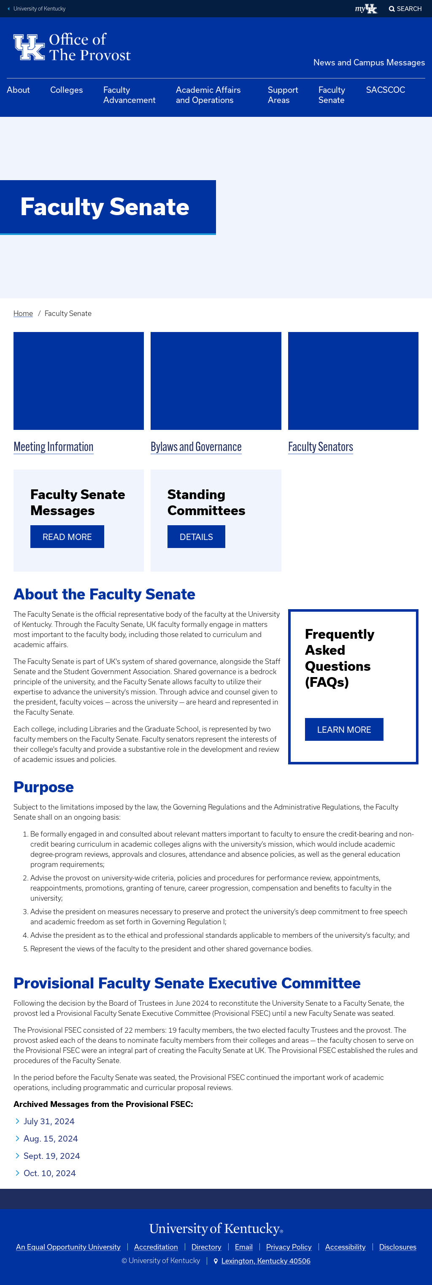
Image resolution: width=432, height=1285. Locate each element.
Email (244, 1247)
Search (409, 8)
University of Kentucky (39, 8)
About (18, 89)
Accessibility (345, 1247)
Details (196, 537)
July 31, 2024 (49, 1121)
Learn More (344, 729)
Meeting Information (54, 447)
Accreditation (156, 1247)
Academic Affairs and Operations (208, 95)
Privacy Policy (289, 1247)
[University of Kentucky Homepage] (216, 1229)
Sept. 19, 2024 (52, 1156)
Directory (206, 1247)
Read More (67, 537)
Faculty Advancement (129, 95)
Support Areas (283, 95)
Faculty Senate (332, 95)
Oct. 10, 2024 (50, 1173)
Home (23, 313)
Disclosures (397, 1247)
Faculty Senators (320, 447)
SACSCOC (385, 89)
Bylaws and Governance (196, 447)
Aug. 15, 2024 (51, 1138)
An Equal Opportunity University (68, 1247)
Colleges (66, 89)
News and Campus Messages (369, 62)
